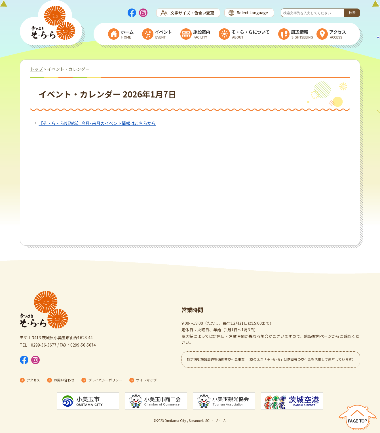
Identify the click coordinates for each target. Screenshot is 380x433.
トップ (36, 69)
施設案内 (312, 336)
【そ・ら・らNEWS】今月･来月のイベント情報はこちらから (97, 123)
